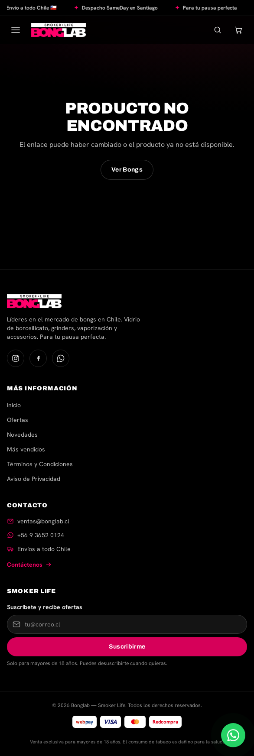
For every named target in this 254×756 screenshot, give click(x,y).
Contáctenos (29, 564)
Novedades (22, 434)
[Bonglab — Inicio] (58, 30)
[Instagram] (15, 358)
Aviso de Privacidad (33, 479)
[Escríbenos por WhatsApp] (233, 735)
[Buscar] (217, 30)
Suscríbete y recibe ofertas (44, 607)
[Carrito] (238, 30)
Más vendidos (26, 449)
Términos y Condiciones (40, 464)
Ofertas (17, 420)
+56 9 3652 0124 (40, 535)
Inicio (14, 405)
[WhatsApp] (60, 358)
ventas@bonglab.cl (43, 521)
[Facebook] (38, 358)
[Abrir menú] (15, 30)
